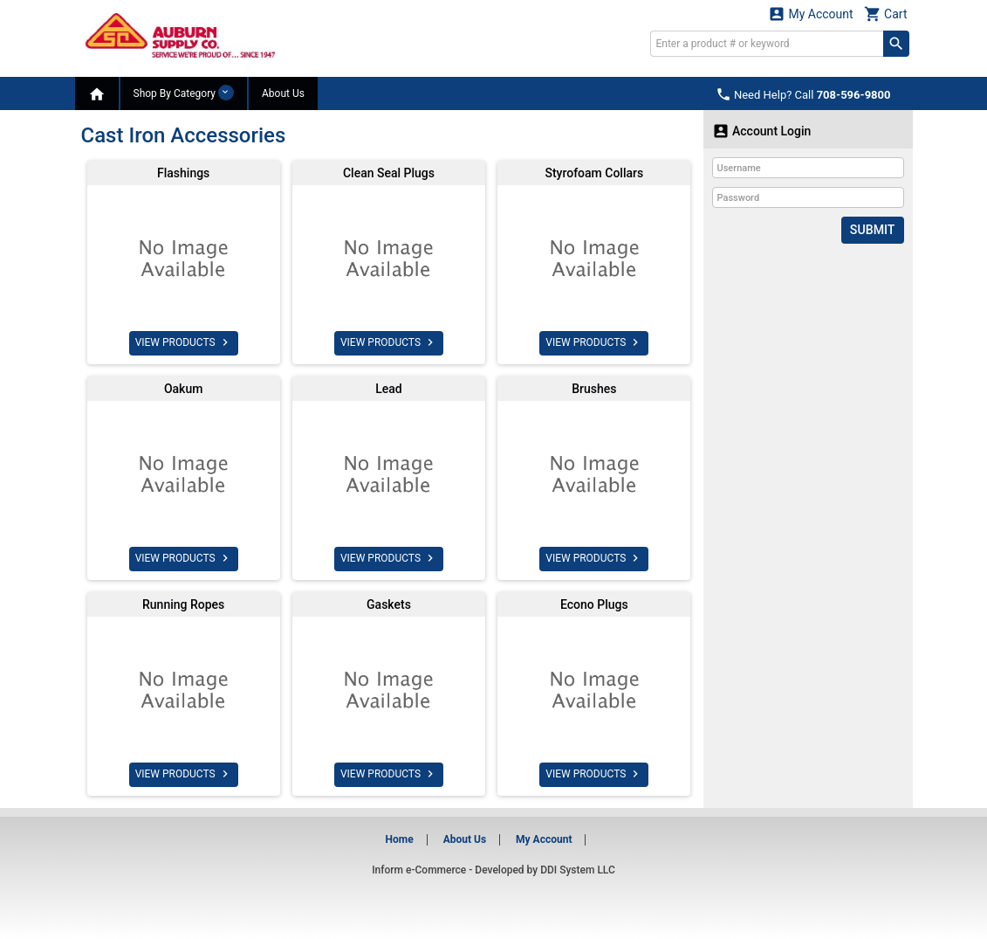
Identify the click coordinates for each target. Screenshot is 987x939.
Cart (886, 13)
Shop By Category (184, 92)
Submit (872, 230)
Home (400, 839)
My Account (810, 13)
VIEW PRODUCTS (183, 342)
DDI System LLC (577, 870)
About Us (283, 93)
